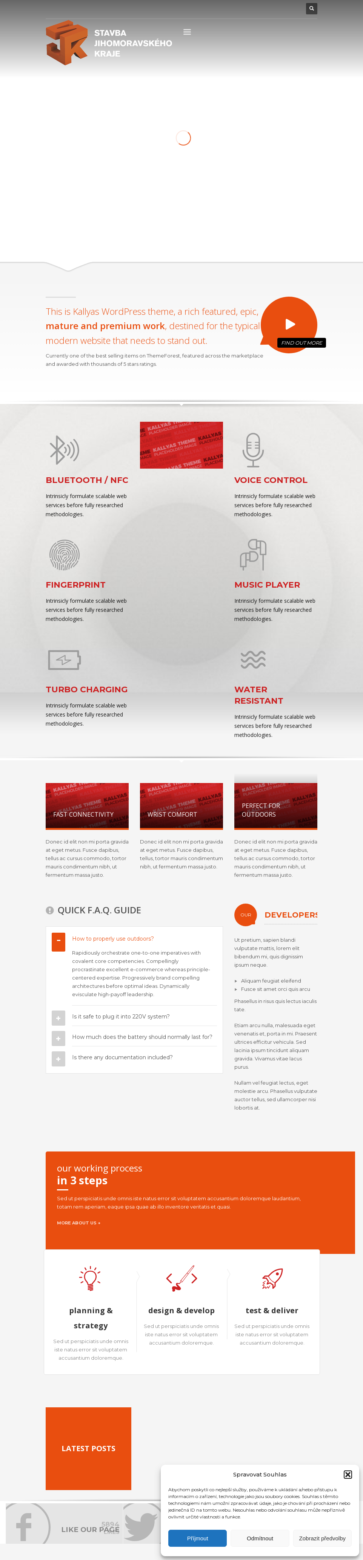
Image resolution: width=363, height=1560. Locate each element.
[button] (348, 1474)
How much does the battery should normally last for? (142, 1037)
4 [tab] (302, 71)
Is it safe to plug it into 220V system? (121, 1016)
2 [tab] (286, 71)
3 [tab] (294, 71)
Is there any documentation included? (122, 1057)
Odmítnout (260, 1538)
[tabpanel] (181, 149)
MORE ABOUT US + (78, 1223)
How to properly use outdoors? (113, 938)
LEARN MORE (243, 219)
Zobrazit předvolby (322, 1538)
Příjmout (197, 1538)
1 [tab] (276, 71)
